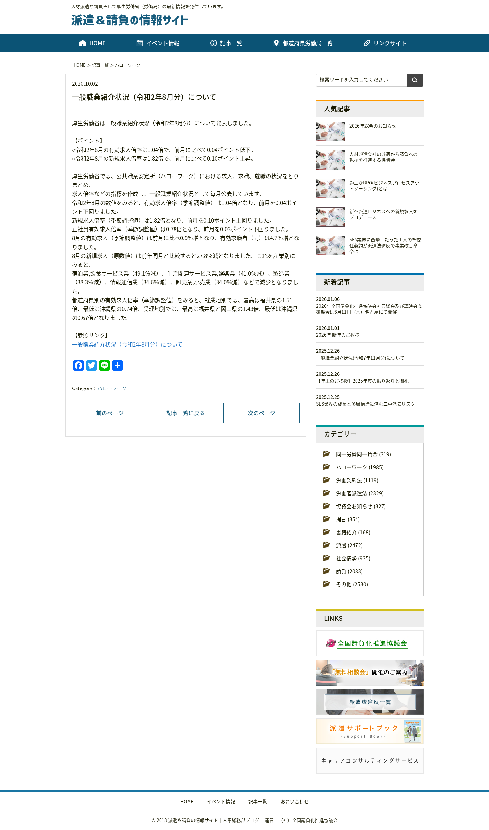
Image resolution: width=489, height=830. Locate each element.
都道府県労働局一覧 (308, 43)
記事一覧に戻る (185, 413)
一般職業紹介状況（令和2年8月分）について (127, 344)
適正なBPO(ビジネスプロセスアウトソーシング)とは (384, 185)
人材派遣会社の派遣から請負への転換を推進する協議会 (383, 157)
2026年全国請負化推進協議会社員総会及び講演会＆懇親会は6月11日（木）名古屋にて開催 (369, 309)
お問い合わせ (295, 801)
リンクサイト (390, 43)
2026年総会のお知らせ (372, 125)
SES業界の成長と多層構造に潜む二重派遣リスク (365, 404)
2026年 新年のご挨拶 (337, 335)
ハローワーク (127, 65)
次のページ (261, 413)
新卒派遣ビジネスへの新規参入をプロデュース (383, 214)
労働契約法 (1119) (357, 480)
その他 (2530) (352, 584)
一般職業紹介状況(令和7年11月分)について (360, 357)
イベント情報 (162, 43)
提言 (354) (348, 519)
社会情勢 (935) (353, 558)
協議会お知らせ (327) (361, 506)
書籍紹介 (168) (353, 532)
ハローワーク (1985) (360, 467)
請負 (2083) (349, 571)
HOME (97, 43)
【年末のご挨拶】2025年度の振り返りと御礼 (362, 380)
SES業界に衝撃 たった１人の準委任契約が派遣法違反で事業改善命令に (385, 245)
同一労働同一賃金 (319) (363, 454)
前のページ (110, 413)
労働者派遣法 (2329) (360, 493)
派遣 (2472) (349, 545)
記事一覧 (231, 43)
